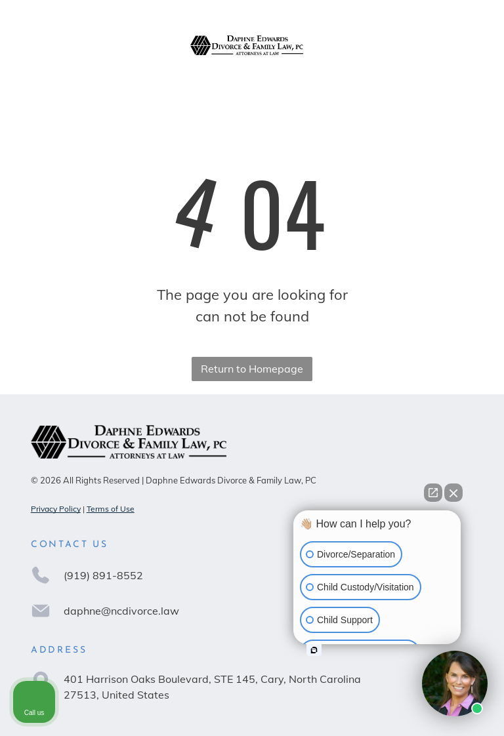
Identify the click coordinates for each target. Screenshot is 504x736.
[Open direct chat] (433, 492)
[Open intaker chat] (314, 650)
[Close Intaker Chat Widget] (453, 492)
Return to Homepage (252, 368)
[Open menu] (463, 45)
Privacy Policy (56, 509)
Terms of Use (111, 509)
